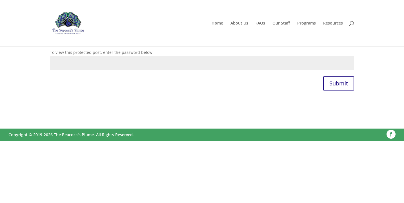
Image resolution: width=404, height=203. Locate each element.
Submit (338, 83)
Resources (333, 23)
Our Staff (281, 23)
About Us (239, 23)
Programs (306, 23)
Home (217, 23)
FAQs (260, 23)
